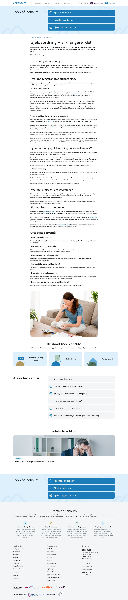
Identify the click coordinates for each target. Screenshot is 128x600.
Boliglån (49, 557)
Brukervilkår (16, 560)
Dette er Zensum (87, 566)
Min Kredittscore (52, 572)
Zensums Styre (86, 572)
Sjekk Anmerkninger (53, 577)
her (95, 142)
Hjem (32, 37)
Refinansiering (51, 554)
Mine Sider (16, 554)
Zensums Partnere (18, 569)
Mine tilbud (16, 557)
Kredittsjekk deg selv (53, 574)
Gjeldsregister (51, 569)
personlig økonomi (48, 212)
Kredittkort (50, 552)
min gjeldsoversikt (76, 94)
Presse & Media (86, 575)
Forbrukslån (50, 549)
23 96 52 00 (86, 550)
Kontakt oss (16, 552)
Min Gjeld (50, 560)
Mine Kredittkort (52, 566)
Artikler (39, 37)
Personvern (16, 563)
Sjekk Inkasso (51, 580)
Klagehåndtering (18, 566)
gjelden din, (52, 92)
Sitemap (15, 578)
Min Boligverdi (51, 563)
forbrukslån (93, 217)
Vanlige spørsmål (18, 549)
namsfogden (51, 121)
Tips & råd (16, 575)
